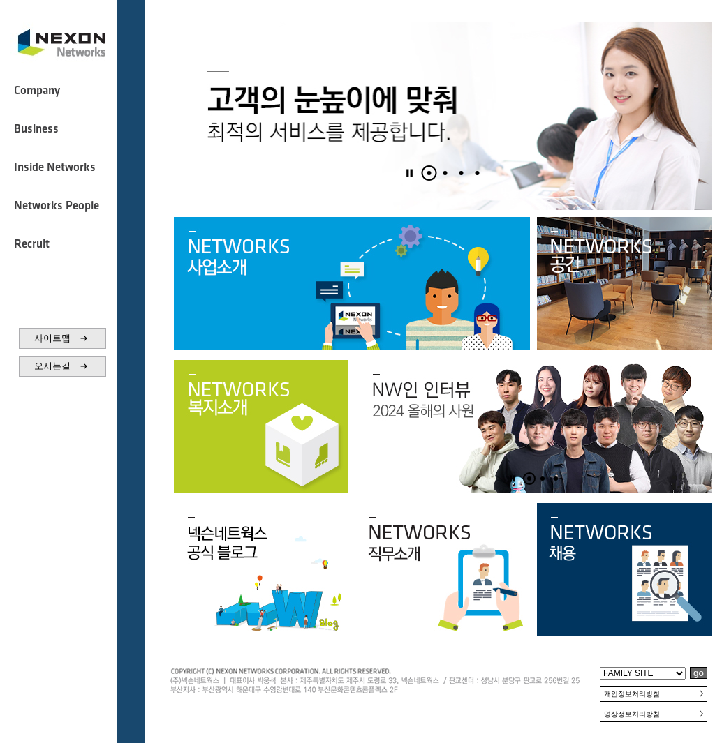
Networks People (56, 206)
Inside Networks (55, 167)
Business (36, 129)
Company (37, 91)
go (698, 673)
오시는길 (62, 366)
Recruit (32, 244)
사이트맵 (62, 338)
